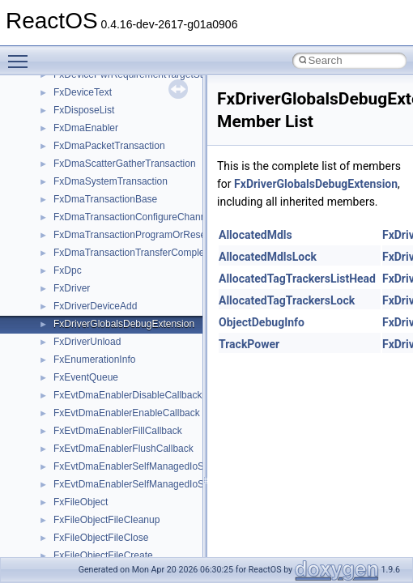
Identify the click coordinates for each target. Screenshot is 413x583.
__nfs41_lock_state (95, 556)
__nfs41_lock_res (91, 538)
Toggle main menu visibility (22, 54)
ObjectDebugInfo (261, 322)
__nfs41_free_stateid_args (110, 378)
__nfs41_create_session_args (118, 128)
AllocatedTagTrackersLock (287, 300)
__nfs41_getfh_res (93, 467)
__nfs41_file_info (90, 360)
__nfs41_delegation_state (108, 164)
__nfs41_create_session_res (115, 146)
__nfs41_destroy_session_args (120, 271)
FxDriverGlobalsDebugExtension (316, 183)
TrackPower (249, 344)
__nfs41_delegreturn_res (107, 217)
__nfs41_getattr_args (99, 431)
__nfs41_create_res (96, 111)
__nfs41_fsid (81, 413)
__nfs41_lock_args (94, 520)
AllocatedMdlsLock (268, 256)
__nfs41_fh (77, 342)
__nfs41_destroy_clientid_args (119, 235)
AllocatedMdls (255, 234)
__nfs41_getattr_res (96, 449)
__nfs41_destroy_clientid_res (116, 253)
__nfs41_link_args (92, 485)
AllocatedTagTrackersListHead (297, 278)
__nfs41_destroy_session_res (117, 289)
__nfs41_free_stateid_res (108, 396)
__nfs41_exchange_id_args (112, 307)
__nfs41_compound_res (105, 75)
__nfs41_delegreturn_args (110, 200)
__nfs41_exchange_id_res (110, 324)
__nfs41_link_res (90, 503)
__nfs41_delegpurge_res (107, 182)
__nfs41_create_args (99, 93)
